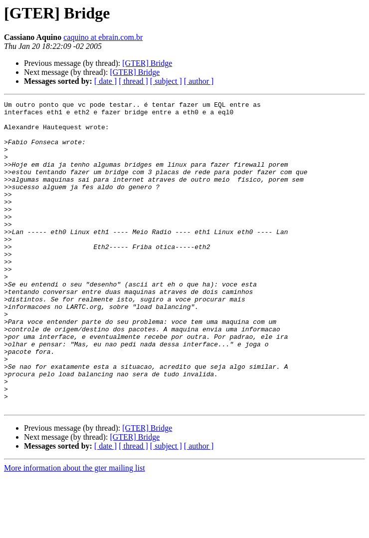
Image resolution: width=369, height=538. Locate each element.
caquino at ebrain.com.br (103, 37)
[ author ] (199, 81)
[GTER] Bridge (147, 63)
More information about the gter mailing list (74, 529)
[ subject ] (166, 81)
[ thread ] (133, 81)
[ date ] (105, 81)
